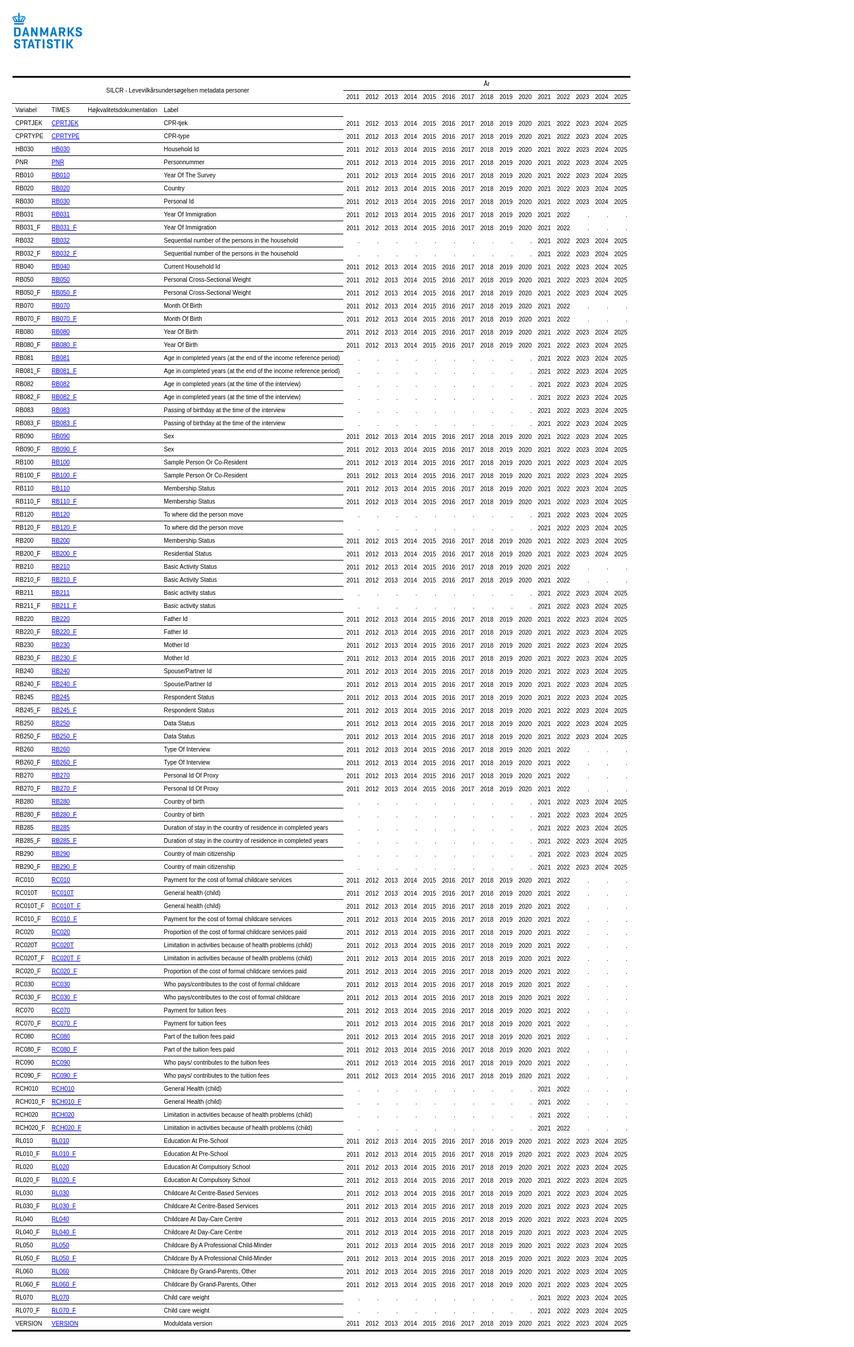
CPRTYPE (65, 136)
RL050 (60, 1245)
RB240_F (64, 684)
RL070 (60, 1297)
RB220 (61, 619)
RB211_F (64, 606)
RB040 (61, 266)
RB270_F (64, 788)
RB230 (61, 645)
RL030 (60, 1193)
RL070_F (64, 1310)
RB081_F (64, 371)
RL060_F (64, 1284)
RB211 (61, 593)
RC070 (61, 1010)
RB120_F (64, 527)
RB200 (61, 540)
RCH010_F (66, 1101)
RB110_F (64, 501)
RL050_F (64, 1258)
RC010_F (64, 919)
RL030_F (64, 1206)
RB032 (61, 240)
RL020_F (64, 1180)
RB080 (61, 332)
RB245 (61, 697)
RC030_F (64, 997)
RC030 (61, 984)
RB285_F (64, 841)
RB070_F (64, 319)
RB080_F (64, 345)
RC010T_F (66, 906)
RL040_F (64, 1232)
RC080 (61, 1036)
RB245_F (64, 710)
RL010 (60, 1141)
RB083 (61, 410)
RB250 (61, 723)
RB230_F (64, 658)
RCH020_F (66, 1128)
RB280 (61, 801)
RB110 (61, 488)
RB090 (61, 436)
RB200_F (64, 553)
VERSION (65, 1323)
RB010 (61, 175)
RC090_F (64, 1075)
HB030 (61, 149)
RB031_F (64, 227)
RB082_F (64, 397)
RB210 (61, 566)
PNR (58, 162)
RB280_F (64, 814)
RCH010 (63, 1088)
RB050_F (64, 292)
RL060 (60, 1271)
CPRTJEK (65, 123)
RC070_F (64, 1023)
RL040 (60, 1219)
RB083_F (64, 423)
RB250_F (64, 736)
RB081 (61, 358)
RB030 (61, 201)
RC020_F (64, 971)
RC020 (61, 932)
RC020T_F (66, 958)
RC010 (61, 880)
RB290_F (64, 867)
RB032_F (64, 253)
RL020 (60, 1167)
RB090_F (64, 449)
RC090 (61, 1062)
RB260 (61, 749)
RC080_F (64, 1049)
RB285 (61, 827)
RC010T (63, 893)
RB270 (61, 775)
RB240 (61, 671)
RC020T (63, 945)
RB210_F (64, 580)
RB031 (61, 214)
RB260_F (64, 762)
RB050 (61, 279)
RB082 (61, 384)
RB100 (61, 462)
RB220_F (64, 632)
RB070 (61, 305)
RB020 (61, 188)
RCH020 (63, 1115)
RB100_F (64, 475)
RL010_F (64, 1154)
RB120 (61, 514)
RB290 (61, 854)
